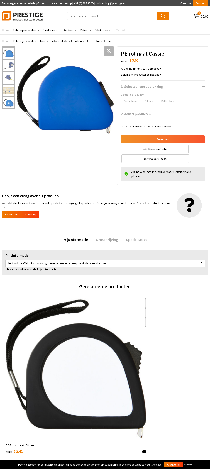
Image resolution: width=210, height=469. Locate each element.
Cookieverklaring (171, 404)
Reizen (84, 30)
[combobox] (112, 16)
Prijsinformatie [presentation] (78, 230)
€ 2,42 (14, 347)
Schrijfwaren (102, 30)
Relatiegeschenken (24, 30)
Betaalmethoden (120, 404)
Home (5, 41)
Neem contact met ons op (20, 205)
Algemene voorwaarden (175, 399)
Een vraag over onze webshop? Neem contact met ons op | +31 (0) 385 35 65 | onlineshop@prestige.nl (64, 3)
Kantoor (68, 30)
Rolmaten (80, 41)
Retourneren (117, 409)
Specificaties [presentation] (134, 230)
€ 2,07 (65, 347)
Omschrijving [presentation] (107, 230)
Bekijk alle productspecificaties (141, 74)
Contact (201, 3)
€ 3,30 (117, 347)
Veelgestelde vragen (70, 404)
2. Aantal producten (136, 114)
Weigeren (188, 464)
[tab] (78, 230)
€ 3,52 (168, 347)
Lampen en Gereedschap (55, 41)
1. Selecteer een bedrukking (142, 86)
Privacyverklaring (171, 409)
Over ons (185, 3)
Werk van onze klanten (72, 409)
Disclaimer (167, 415)
